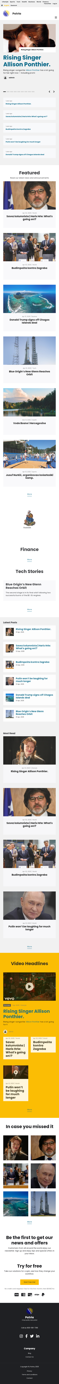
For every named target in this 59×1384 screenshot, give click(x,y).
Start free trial (29, 1282)
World (39, 2)
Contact (30, 1378)
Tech (18, 2)
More (29, 1221)
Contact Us (30, 1357)
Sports (12, 2)
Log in (55, 4)
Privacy (29, 1371)
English (6, 5)
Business (31, 2)
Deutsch (14, 5)
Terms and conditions (29, 1375)
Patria (16, 13)
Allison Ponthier (33, 70)
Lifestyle (5, 2)
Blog (29, 1353)
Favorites (47, 4)
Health (24, 2)
